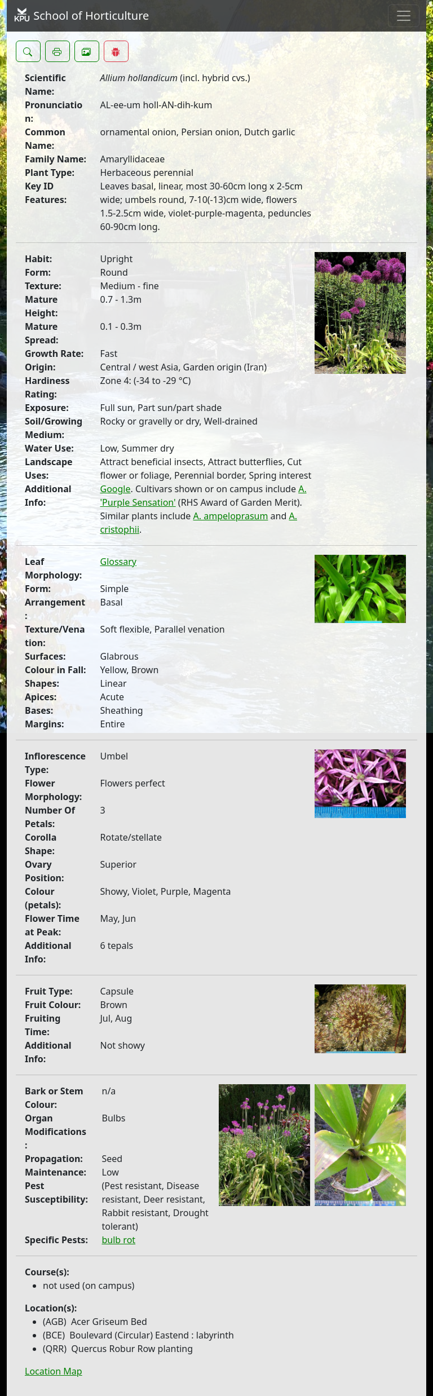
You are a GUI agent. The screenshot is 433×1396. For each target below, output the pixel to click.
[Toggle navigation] (403, 16)
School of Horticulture (81, 15)
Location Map (53, 1371)
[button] (28, 51)
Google (115, 489)
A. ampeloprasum (230, 516)
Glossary (118, 561)
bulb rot (119, 1240)
